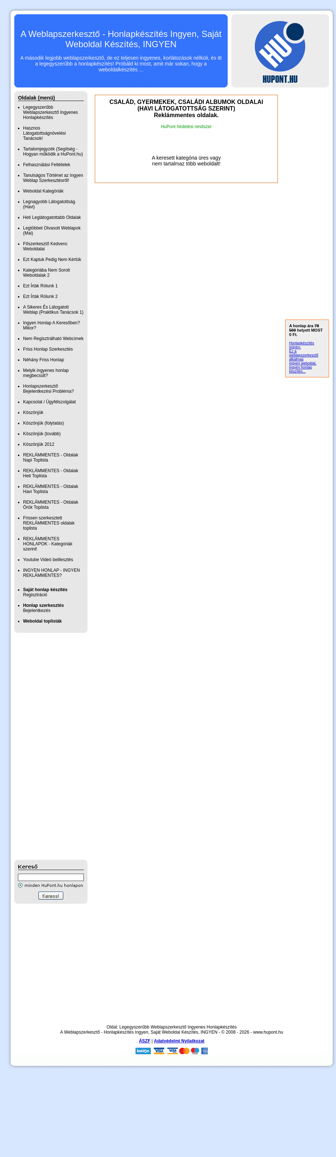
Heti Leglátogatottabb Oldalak (52, 217)
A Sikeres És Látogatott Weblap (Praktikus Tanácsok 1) (53, 310)
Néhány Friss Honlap (43, 359)
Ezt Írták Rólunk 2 (40, 296)
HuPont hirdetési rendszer (186, 126)
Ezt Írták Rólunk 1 (40, 285)
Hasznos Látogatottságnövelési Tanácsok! (44, 133)
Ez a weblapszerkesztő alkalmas (303, 355)
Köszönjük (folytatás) (43, 423)
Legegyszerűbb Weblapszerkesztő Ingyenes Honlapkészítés (50, 112)
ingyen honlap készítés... (300, 369)
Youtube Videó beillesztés (48, 559)
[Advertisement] (43, 746)
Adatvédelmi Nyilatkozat (179, 1041)
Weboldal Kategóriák (43, 191)
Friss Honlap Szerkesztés (48, 349)
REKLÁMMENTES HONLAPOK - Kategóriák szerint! (47, 544)
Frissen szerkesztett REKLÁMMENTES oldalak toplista (49, 523)
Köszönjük (33, 412)
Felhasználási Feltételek (46, 164)
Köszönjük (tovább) (42, 433)
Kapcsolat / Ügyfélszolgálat (49, 401)
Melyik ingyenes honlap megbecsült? (46, 373)
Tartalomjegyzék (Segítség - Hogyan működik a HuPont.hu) (53, 151)
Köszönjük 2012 (38, 444)
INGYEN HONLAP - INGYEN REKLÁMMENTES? (51, 573)
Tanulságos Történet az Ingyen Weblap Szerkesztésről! (53, 178)
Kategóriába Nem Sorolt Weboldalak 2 (46, 273)
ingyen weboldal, (303, 363)
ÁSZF (144, 1041)
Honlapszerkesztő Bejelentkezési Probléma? (48, 389)
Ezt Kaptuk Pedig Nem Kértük (52, 259)
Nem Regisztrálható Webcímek (53, 338)
